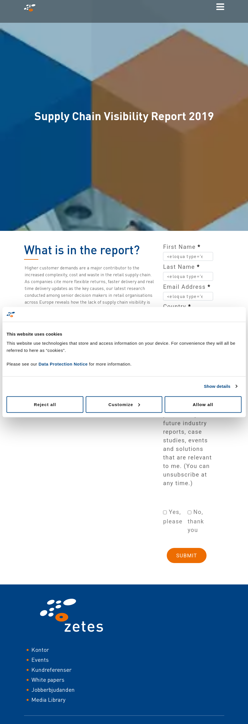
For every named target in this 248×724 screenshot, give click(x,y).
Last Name (181, 266)
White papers (47, 679)
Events (40, 659)
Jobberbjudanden (53, 689)
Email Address (187, 286)
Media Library (48, 699)
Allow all (203, 404)
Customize (124, 404)
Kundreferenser (51, 669)
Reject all (45, 404)
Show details (217, 386)
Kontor (40, 649)
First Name (182, 246)
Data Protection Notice (63, 363)
